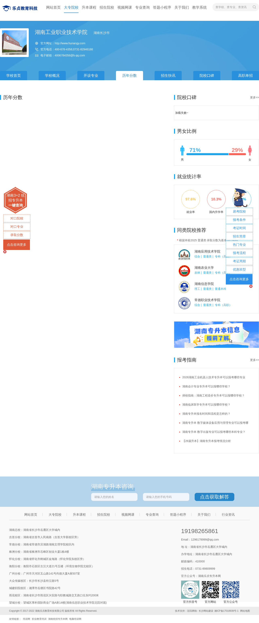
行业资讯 (228, 514)
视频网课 (124, 7)
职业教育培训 (39, 619)
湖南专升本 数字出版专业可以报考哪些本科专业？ (213, 431)
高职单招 (245, 76)
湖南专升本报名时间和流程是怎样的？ (206, 413)
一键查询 (15, 205)
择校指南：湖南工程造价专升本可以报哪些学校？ (213, 395)
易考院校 (239, 211)
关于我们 (181, 7)
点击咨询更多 (16, 244)
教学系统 (199, 7)
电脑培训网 (75, 619)
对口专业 (16, 226)
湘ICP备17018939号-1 (226, 610)
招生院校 (107, 7)
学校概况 (52, 76)
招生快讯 (168, 76)
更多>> (254, 97)
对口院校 (16, 218)
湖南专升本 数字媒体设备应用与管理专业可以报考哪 (215, 422)
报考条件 (239, 219)
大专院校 (71, 7)
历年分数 (129, 76)
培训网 (26, 619)
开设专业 (91, 76)
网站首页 (53, 7)
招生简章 (239, 236)
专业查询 (142, 7)
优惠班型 (239, 269)
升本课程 (89, 7)
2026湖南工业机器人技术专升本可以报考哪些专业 (213, 377)
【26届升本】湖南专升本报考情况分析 (206, 441)
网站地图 (245, 610)
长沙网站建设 (206, 610)
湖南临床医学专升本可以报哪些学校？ (206, 404)
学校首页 (13, 76)
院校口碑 (207, 76)
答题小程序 (162, 7)
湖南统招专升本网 (58, 619)
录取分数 (16, 235)
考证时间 (239, 228)
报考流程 (239, 253)
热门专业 (239, 244)
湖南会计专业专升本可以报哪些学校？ (206, 386)
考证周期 (239, 261)
